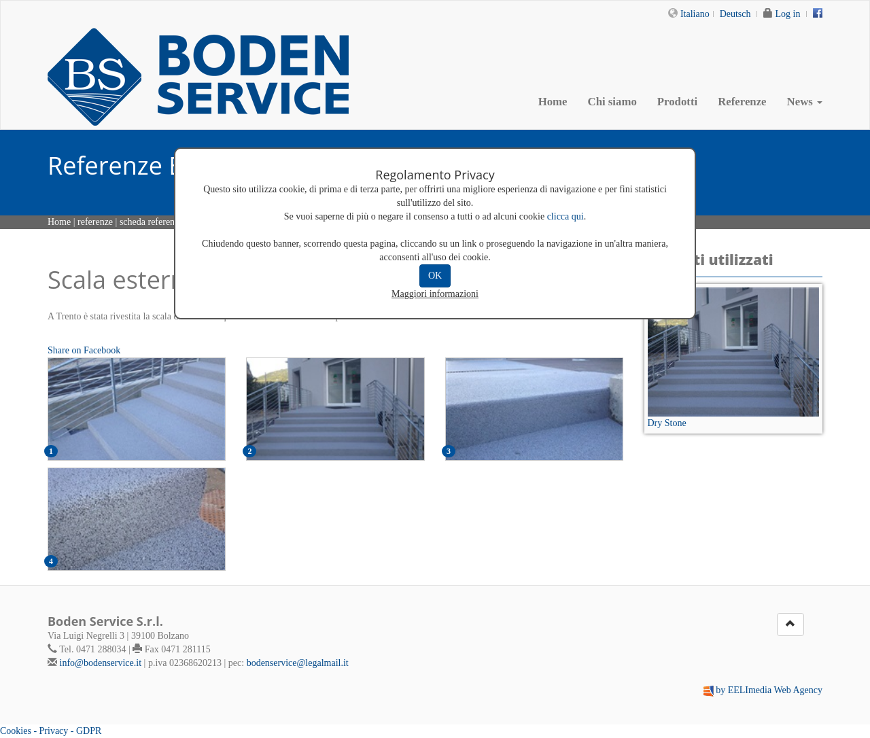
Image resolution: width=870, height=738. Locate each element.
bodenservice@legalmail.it (298, 663)
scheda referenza (152, 222)
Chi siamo (612, 101)
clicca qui (565, 216)
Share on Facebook (84, 350)
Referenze (742, 101)
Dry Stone (667, 423)
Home (553, 101)
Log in (788, 14)
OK (435, 275)
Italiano (695, 14)
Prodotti (677, 101)
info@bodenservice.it (101, 663)
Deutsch (735, 14)
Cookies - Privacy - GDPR (50, 731)
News (804, 101)
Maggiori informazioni (435, 294)
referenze (95, 222)
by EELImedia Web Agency (769, 690)
